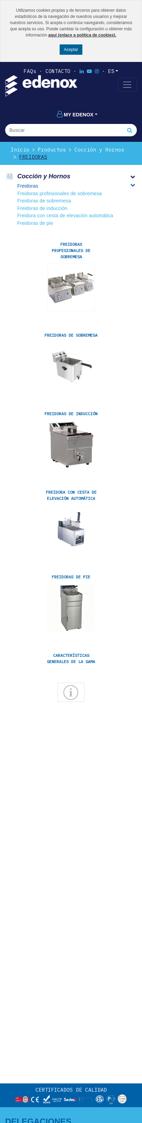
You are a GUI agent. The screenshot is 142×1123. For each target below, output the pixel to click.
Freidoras (33, 157)
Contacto (57, 71)
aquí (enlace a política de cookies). (82, 35)
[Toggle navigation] (127, 85)
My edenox (75, 114)
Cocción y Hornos (99, 149)
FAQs (30, 71)
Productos (52, 149)
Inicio (20, 149)
